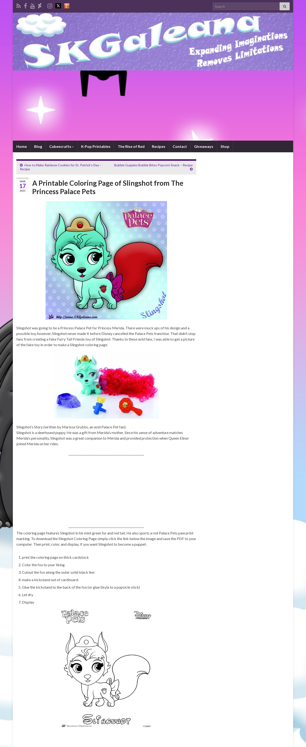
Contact (180, 146)
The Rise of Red (131, 146)
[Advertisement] (153, 105)
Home (21, 146)
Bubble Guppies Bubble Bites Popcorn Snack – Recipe (153, 165)
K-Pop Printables (95, 146)
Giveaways (203, 146)
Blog (38, 146)
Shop (225, 146)
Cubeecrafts (61, 146)
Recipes (158, 146)
